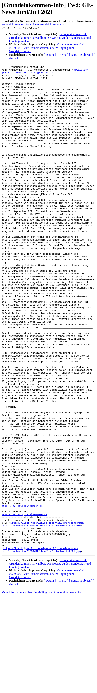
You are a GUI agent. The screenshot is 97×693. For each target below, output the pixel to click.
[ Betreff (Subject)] (80, 678)
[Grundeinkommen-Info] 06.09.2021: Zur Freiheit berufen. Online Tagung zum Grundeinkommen (47, 48)
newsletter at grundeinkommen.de (24, 604)
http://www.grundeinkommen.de (22, 594)
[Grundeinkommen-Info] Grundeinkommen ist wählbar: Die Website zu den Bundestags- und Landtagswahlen (50, 38)
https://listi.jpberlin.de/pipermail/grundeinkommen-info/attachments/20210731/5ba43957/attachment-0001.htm (43, 616)
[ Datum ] (50, 54)
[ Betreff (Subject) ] (81, 54)
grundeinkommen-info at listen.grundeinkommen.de (33, 24)
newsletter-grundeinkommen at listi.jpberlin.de (46, 72)
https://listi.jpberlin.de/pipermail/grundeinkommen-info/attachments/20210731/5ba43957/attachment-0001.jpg (41, 646)
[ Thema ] (62, 54)
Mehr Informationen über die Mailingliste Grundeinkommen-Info (41, 689)
